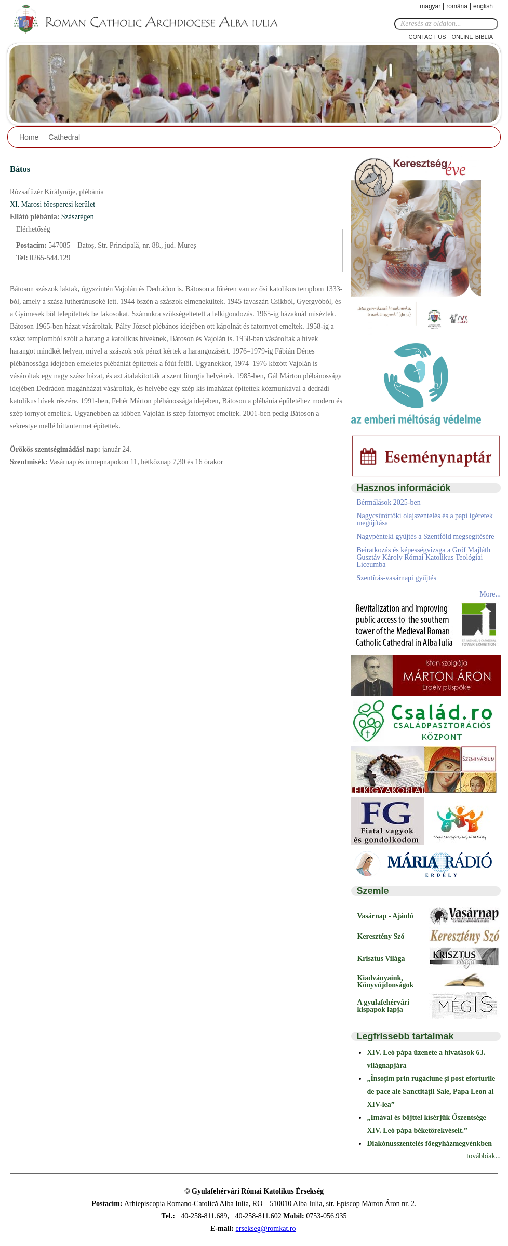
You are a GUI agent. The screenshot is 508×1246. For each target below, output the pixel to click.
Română (456, 6)
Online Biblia (472, 36)
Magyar (430, 6)
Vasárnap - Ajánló (385, 916)
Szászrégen (77, 217)
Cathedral (64, 137)
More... (490, 594)
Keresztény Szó (380, 936)
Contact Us (427, 36)
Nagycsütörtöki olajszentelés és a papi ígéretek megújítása (424, 519)
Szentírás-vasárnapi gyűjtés (396, 578)
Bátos (20, 169)
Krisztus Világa (381, 959)
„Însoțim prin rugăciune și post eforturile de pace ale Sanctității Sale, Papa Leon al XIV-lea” (431, 1091)
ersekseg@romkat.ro (266, 1229)
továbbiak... (483, 1156)
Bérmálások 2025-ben (388, 502)
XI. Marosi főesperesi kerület (52, 204)
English (483, 6)
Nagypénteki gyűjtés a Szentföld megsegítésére (425, 536)
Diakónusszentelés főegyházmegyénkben (429, 1143)
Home (28, 137)
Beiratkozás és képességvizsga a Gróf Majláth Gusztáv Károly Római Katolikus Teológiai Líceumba (423, 557)
